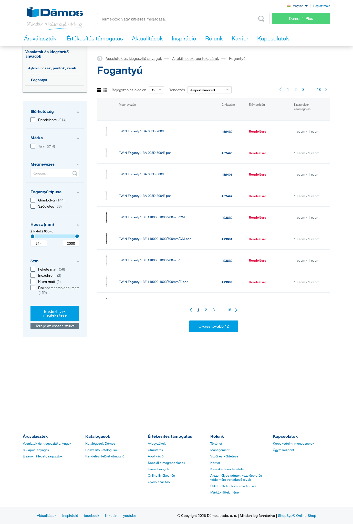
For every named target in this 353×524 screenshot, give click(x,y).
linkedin (111, 515)
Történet (216, 443)
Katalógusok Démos (100, 443)
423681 (227, 239)
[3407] (32, 236)
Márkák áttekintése (224, 492)
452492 (227, 196)
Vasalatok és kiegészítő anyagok (47, 53)
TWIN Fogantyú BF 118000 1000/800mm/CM (152, 303)
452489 (227, 132)
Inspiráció (70, 515)
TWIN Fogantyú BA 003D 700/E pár (145, 153)
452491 (227, 175)
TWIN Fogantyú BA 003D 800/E (142, 174)
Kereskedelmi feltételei (227, 469)
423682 (227, 261)
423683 (227, 282)
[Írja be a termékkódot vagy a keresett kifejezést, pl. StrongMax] (183, 18)
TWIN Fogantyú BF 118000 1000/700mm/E (150, 260)
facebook (91, 515)
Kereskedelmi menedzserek (293, 443)
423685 (227, 325)
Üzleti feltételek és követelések (233, 486)
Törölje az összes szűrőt (55, 326)
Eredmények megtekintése (55, 313)
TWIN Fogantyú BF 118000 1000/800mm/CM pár (155, 325)
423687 (227, 368)
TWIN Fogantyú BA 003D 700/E (142, 131)
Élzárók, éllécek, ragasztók (43, 456)
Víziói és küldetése (224, 456)
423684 (227, 304)
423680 (227, 218)
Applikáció (155, 456)
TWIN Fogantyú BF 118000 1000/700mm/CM (152, 217)
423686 (227, 347)
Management (220, 450)
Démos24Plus (301, 18)
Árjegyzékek (157, 443)
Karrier (215, 463)
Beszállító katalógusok (102, 450)
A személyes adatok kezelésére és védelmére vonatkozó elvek (236, 477)
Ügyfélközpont (283, 450)
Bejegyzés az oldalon (129, 90)
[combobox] (297, 5)
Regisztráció (321, 6)
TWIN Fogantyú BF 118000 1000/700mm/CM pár (155, 239)
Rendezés (177, 90)
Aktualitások (46, 515)
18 (319, 89)
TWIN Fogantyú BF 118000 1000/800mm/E (150, 346)
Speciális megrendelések (166, 463)
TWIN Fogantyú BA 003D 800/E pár (145, 196)
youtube (129, 515)
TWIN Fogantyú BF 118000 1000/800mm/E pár (153, 368)
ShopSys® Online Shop (297, 515)
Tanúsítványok (158, 469)
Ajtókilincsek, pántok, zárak (52, 68)
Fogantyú (39, 80)
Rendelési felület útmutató (104, 456)
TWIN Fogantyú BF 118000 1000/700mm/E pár (153, 282)
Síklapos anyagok (36, 450)
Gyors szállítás (159, 482)
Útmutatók (155, 450)
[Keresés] (55, 173)
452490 (227, 153)
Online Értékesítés (161, 475)
